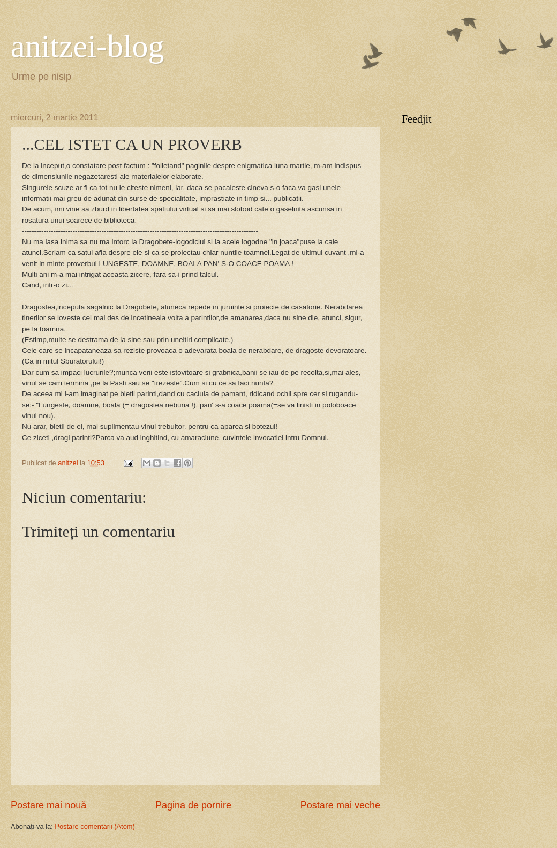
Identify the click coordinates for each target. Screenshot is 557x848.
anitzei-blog (87, 46)
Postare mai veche (340, 805)
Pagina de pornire (193, 805)
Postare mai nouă (48, 805)
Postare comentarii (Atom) (95, 826)
